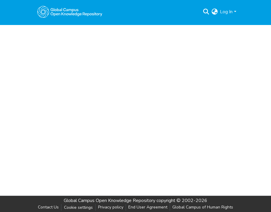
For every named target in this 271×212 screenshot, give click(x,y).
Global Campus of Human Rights (202, 207)
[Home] (69, 12)
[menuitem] (214, 11)
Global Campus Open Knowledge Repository (109, 200)
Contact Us (48, 207)
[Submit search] (206, 11)
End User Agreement (147, 207)
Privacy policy (110, 207)
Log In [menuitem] (226, 12)
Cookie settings (78, 207)
